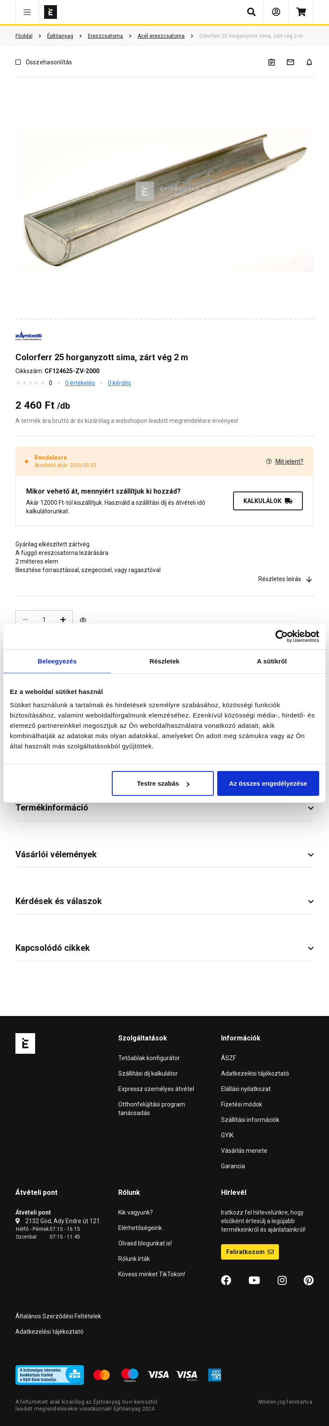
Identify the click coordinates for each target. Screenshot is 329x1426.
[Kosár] (301, 12)
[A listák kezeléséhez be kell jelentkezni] (276, 61)
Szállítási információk (250, 1119)
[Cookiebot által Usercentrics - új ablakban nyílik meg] (281, 636)
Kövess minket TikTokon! (151, 1274)
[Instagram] (282, 1280)
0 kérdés (119, 383)
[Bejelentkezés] (276, 12)
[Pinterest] (309, 1280)
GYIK (227, 1135)
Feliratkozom (250, 1251)
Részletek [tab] (164, 660)
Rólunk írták (134, 1258)
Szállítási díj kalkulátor (148, 1073)
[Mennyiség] (44, 619)
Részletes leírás (286, 578)
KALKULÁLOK (268, 500)
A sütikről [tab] (272, 660)
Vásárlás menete (244, 1150)
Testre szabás (163, 783)
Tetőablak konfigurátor (149, 1058)
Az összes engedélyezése (268, 783)
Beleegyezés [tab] (57, 660)
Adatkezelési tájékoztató (255, 1073)
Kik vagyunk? (135, 1212)
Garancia (233, 1166)
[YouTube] (254, 1280)
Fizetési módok (241, 1104)
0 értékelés (80, 383)
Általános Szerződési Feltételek (58, 1316)
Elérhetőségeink (140, 1227)
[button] (27, 12)
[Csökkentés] (25, 620)
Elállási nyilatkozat (246, 1088)
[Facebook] (226, 1280)
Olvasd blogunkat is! (145, 1243)
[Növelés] (63, 620)
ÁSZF (228, 1058)
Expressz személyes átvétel (156, 1088)
